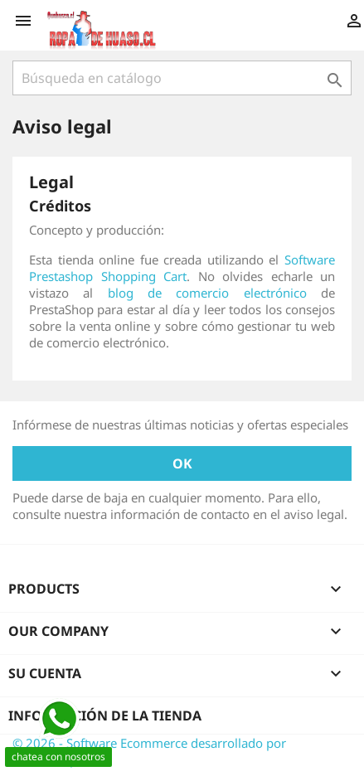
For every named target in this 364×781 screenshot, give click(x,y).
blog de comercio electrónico (207, 292)
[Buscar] (182, 78)
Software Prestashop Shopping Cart (182, 267)
